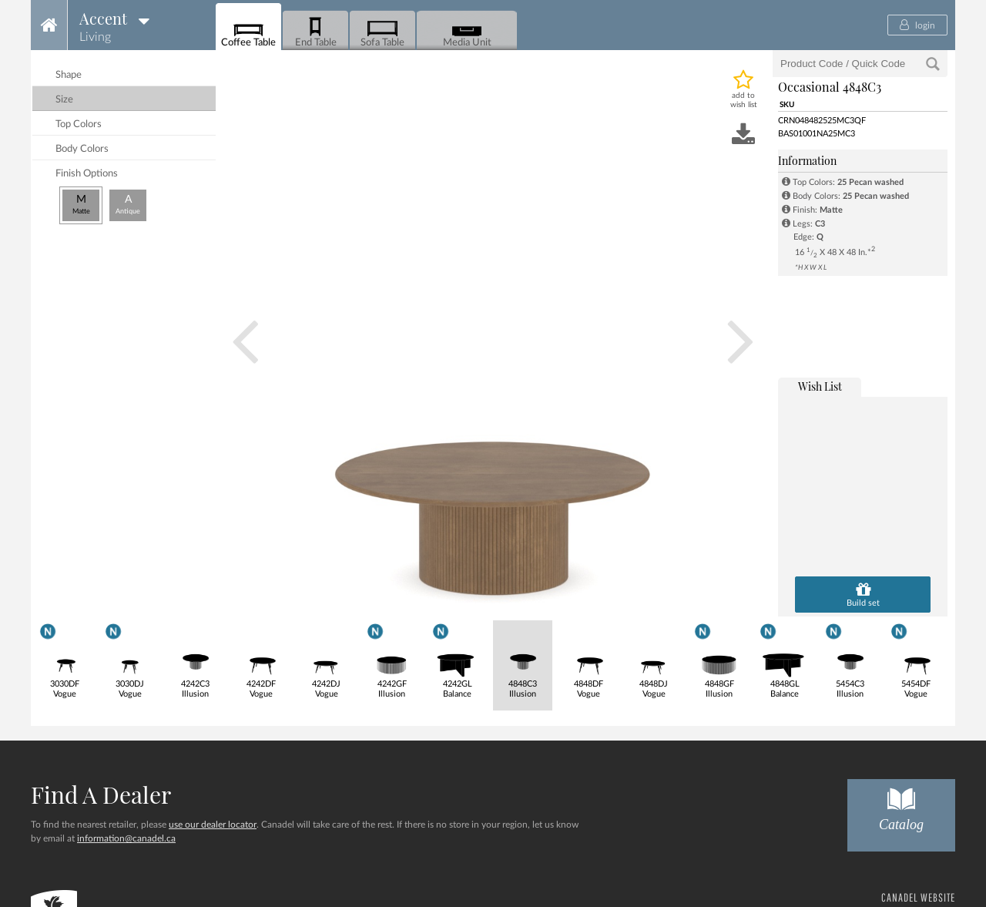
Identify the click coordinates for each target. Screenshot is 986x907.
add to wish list (743, 100)
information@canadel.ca (126, 838)
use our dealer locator (213, 824)
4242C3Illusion (195, 659)
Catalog (901, 805)
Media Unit (467, 31)
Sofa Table (382, 31)
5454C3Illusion (850, 659)
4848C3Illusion (523, 659)
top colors (78, 124)
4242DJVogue (326, 659)
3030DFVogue (64, 659)
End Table (316, 31)
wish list (820, 386)
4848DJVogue (653, 659)
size (64, 100)
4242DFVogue (261, 659)
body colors (82, 149)
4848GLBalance (784, 659)
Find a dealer (101, 794)
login (917, 24)
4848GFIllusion (719, 659)
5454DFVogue (915, 659)
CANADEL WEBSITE (918, 897)
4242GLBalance (457, 659)
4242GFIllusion (392, 659)
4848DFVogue (588, 659)
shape (68, 75)
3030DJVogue (130, 659)
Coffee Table (248, 31)
